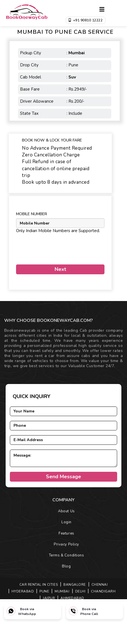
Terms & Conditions (66, 555)
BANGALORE (74, 584)
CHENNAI (100, 584)
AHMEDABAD (72, 598)
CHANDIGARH (103, 591)
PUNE (44, 591)
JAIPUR (49, 598)
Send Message (63, 476)
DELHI (80, 591)
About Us (66, 511)
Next (60, 269)
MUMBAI (62, 591)
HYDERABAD (23, 591)
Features (66, 533)
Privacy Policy (66, 544)
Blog (66, 566)
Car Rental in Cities (38, 584)
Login (66, 522)
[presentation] (49, 246)
